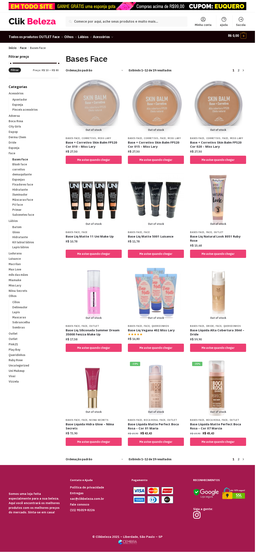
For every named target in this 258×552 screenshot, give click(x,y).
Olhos (12, 293)
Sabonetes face (23, 212)
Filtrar (15, 67)
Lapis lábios (20, 245)
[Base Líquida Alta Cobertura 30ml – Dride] (218, 291)
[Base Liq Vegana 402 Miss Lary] (156, 291)
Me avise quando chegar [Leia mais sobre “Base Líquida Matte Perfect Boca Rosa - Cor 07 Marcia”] (218, 439)
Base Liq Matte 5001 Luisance (150, 234)
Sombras (18, 325)
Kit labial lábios (23, 240)
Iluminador (20, 192)
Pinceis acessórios (25, 107)
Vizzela (14, 379)
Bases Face (73, 135)
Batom (17, 224)
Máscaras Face (22, 197)
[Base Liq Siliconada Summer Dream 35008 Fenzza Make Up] (94, 291)
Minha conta (203, 21)
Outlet (219, 229)
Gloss (16, 230)
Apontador (19, 97)
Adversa (14, 113)
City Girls (15, 124)
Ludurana (15, 251)
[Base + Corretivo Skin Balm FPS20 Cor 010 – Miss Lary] (94, 103)
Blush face (19, 162)
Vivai (12, 374)
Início (12, 45)
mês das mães (18, 272)
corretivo (89, 135)
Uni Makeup (17, 368)
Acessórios (16, 91)
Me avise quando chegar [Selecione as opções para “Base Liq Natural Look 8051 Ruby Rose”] (218, 251)
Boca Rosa (151, 417)
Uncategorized (19, 363)
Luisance (15, 256)
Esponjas (18, 177)
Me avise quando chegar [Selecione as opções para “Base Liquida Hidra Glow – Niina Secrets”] (93, 439)
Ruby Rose (16, 357)
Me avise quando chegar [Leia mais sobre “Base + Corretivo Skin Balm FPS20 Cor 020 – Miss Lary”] (218, 157)
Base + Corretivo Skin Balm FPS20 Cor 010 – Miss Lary (91, 142)
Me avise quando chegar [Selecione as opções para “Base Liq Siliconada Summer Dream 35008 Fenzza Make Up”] (93, 345)
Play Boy (14, 347)
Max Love (15, 267)
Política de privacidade (87, 485)
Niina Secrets (98, 417)
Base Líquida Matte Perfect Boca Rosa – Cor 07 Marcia (215, 424)
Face (23, 45)
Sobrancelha (21, 320)
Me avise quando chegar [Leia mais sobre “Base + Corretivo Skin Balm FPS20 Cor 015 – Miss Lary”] (155, 157)
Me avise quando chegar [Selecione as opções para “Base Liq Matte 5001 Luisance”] (155, 251)
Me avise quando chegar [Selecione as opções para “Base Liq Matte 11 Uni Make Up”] (93, 251)
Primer (17, 207)
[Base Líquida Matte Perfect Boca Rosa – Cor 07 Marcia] (218, 385)
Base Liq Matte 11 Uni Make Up (90, 234)
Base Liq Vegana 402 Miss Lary (151, 328)
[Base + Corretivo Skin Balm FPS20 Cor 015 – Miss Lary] (156, 103)
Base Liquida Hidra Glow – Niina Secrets (90, 424)
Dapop (13, 129)
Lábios (13, 218)
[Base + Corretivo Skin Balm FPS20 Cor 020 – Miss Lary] (218, 103)
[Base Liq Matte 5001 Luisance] (156, 197)
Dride (210, 323)
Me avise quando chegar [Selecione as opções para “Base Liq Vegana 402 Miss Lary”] (155, 345)
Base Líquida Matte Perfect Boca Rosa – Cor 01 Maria (153, 424)
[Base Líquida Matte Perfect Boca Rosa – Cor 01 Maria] (156, 385)
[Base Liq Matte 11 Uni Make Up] (94, 197)
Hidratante (20, 187)
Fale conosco (79, 502)
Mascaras (19, 315)
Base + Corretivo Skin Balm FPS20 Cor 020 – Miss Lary (216, 142)
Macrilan (15, 261)
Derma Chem (17, 135)
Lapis (16, 310)
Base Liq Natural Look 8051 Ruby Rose (215, 236)
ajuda (224, 21)
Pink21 (13, 342)
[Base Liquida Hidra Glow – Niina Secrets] (94, 385)
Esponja (17, 102)
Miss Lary (104, 135)
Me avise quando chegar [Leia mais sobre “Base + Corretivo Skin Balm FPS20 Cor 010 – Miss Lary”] (93, 157)
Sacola (241, 21)
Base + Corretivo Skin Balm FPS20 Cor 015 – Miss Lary (153, 142)
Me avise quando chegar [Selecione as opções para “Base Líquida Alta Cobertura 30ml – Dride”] (218, 345)
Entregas (77, 491)
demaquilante (22, 172)
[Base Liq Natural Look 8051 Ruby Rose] (218, 197)
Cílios (16, 300)
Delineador (20, 305)
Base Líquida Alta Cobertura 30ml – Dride (217, 330)
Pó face (17, 202)
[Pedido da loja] (95, 68)
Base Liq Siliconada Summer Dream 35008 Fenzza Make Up (92, 330)
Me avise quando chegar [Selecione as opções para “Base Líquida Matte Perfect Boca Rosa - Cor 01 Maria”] (155, 439)
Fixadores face (22, 182)
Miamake (15, 277)
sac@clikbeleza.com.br (87, 496)
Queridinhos (160, 323)
